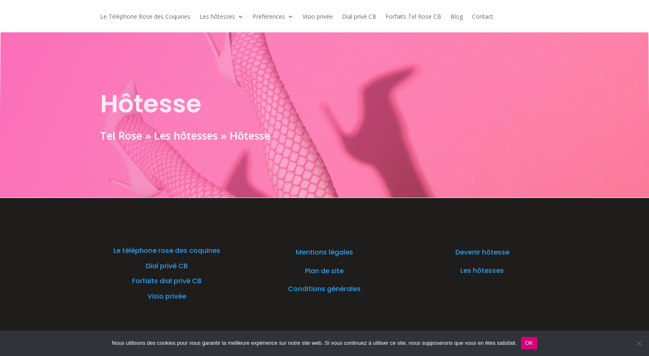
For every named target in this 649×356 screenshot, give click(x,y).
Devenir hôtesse (482, 252)
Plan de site (324, 271)
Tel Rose (120, 135)
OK (529, 343)
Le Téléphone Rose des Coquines (145, 17)
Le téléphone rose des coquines (166, 250)
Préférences (269, 17)
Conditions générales (324, 289)
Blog (456, 17)
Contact (482, 17)
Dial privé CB (359, 17)
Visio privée (317, 17)
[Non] (638, 343)
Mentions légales (324, 252)
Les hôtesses (217, 17)
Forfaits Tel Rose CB (413, 17)
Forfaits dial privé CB (167, 281)
